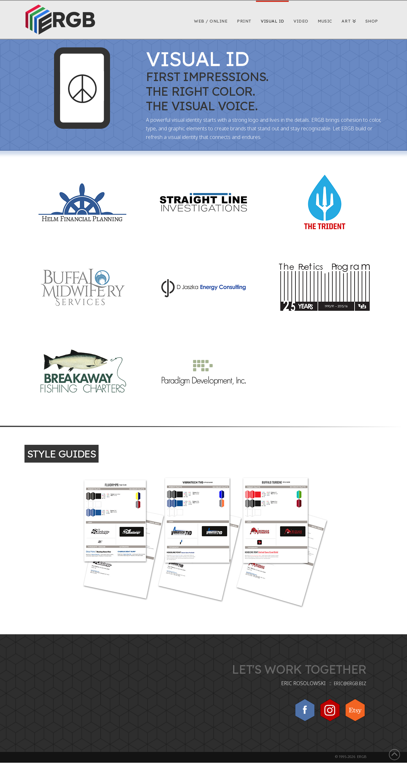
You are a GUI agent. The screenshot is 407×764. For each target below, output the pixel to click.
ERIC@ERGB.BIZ (350, 683)
